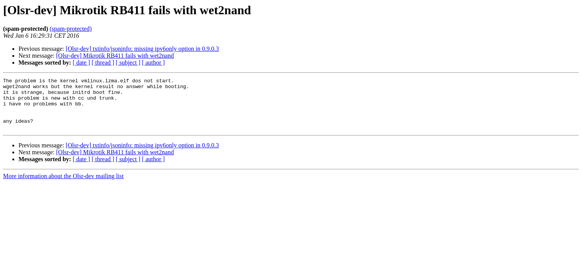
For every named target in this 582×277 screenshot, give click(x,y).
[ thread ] (103, 62)
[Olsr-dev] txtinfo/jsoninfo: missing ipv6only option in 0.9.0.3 (142, 48)
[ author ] (153, 62)
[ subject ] (128, 62)
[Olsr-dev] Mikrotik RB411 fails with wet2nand (115, 55)
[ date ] (81, 62)
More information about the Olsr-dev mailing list (63, 186)
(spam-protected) (71, 28)
